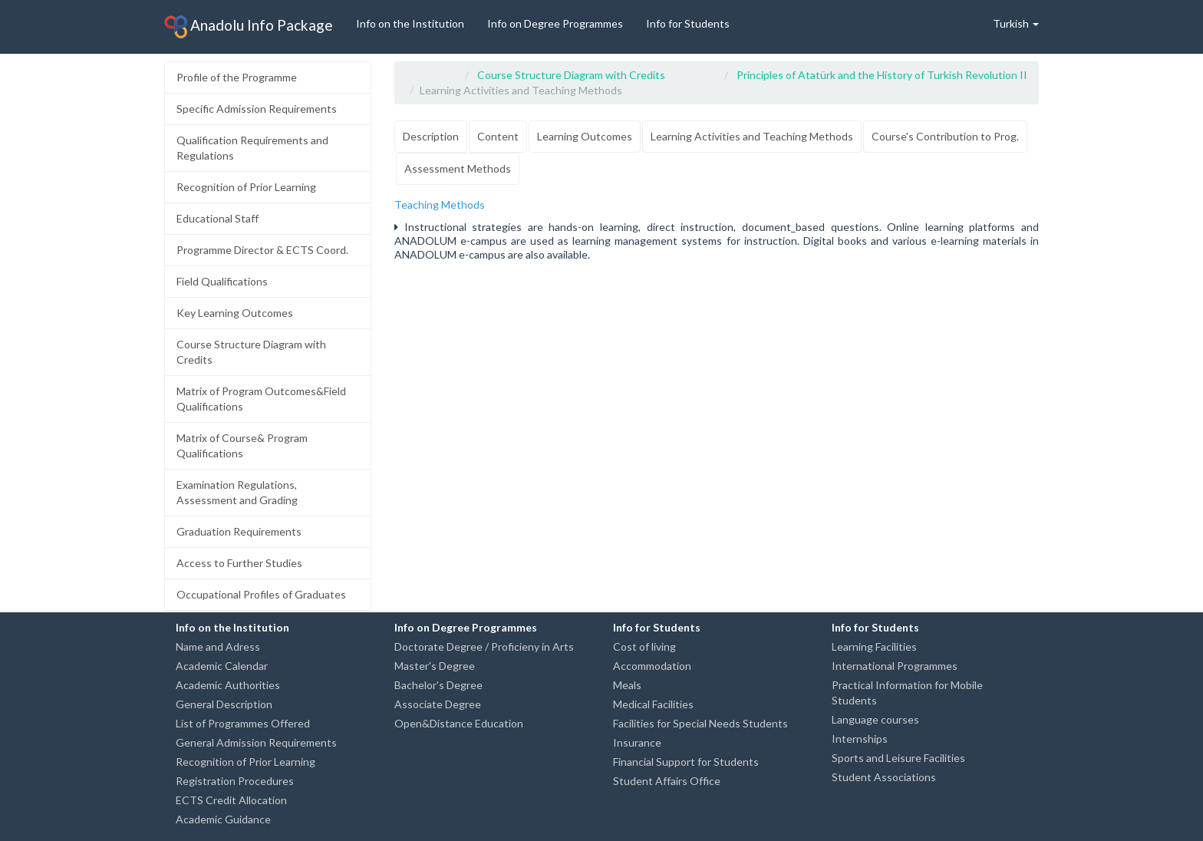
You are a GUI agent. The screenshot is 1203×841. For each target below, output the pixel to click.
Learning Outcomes (584, 136)
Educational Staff (217, 218)
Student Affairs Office (666, 780)
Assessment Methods (457, 168)
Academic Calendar (222, 665)
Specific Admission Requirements (256, 108)
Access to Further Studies (239, 562)
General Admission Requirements (256, 742)
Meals (627, 684)
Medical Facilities (653, 704)
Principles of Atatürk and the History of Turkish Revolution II (882, 74)
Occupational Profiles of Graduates (261, 594)
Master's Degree (434, 665)
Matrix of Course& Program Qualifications (242, 445)
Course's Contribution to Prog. (945, 136)
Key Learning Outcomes (234, 312)
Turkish (1016, 23)
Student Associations (884, 776)
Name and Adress (218, 646)
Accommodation (652, 665)
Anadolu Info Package (248, 26)
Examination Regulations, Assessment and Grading (237, 492)
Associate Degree (437, 704)
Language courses (875, 719)
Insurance (637, 742)
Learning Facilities (874, 646)
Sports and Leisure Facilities (898, 757)
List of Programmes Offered (243, 723)
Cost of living (644, 646)
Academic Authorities (228, 684)
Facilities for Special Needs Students (700, 723)
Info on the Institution (410, 23)
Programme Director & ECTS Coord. (262, 249)
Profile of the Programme (236, 77)
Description (431, 136)
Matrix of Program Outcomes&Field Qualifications (261, 398)
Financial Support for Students (686, 761)
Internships (860, 738)
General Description (224, 704)
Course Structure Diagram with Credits (251, 352)
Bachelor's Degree (438, 684)
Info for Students (688, 23)
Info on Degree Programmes (555, 23)
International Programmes (894, 665)
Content (498, 136)
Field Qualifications (222, 281)
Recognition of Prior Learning (246, 186)
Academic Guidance (223, 819)
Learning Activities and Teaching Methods (752, 136)
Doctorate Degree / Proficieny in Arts (484, 646)
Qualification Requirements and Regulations (252, 148)
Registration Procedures (235, 780)
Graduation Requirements (239, 531)
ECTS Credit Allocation (231, 799)
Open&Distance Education (458, 723)
